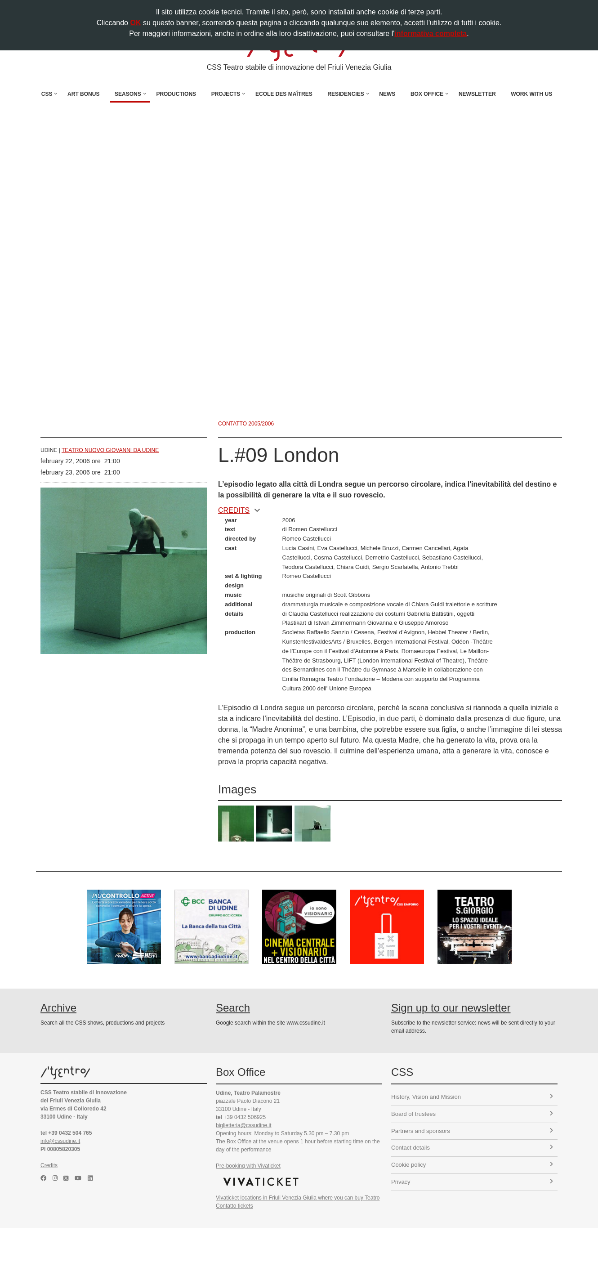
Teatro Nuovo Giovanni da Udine (110, 450)
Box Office (427, 94)
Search (233, 1008)
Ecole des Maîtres (283, 94)
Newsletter (477, 94)
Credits (49, 1165)
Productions (176, 94)
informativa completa (430, 33)
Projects (226, 94)
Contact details (472, 1147)
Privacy (472, 1181)
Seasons (128, 94)
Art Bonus (83, 94)
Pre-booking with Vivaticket (248, 1166)
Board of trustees (472, 1113)
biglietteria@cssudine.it (244, 1125)
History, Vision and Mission (472, 1096)
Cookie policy (472, 1164)
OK (135, 23)
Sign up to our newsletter (451, 1008)
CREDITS (239, 510)
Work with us (531, 94)
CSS (47, 94)
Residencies (345, 94)
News (387, 94)
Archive (58, 1008)
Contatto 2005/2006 (246, 424)
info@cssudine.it (60, 1141)
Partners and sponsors (472, 1131)
